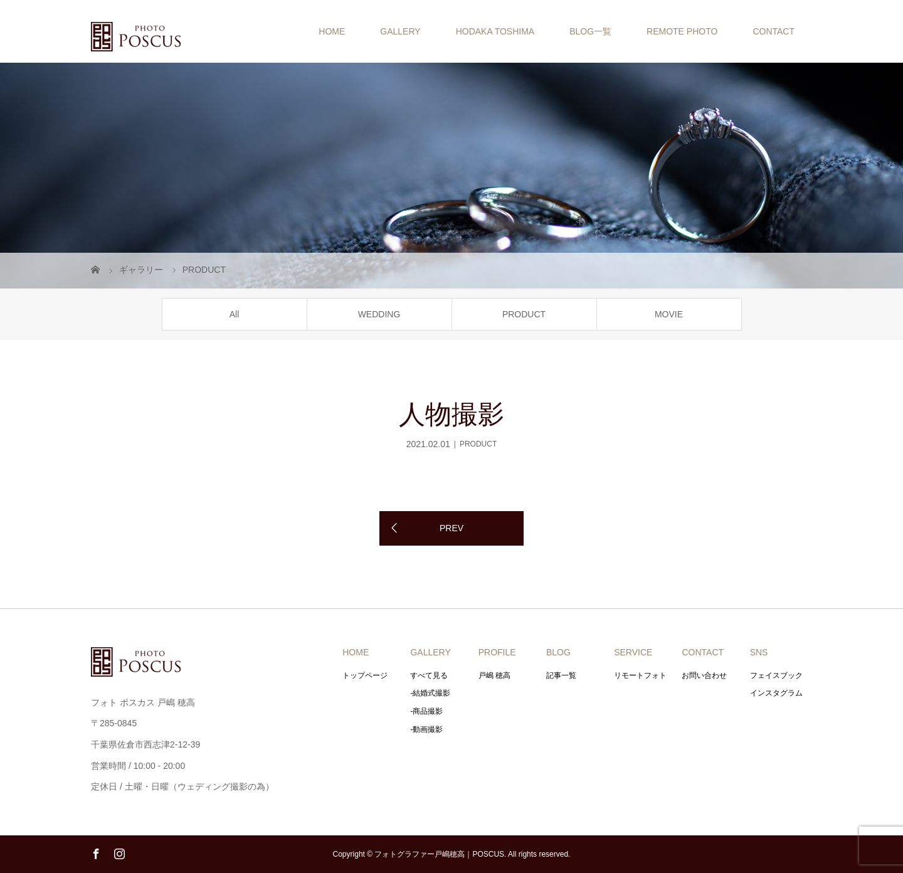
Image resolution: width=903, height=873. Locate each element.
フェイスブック (776, 675)
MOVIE (669, 314)
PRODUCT (524, 314)
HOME (332, 31)
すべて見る (429, 675)
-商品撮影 (426, 711)
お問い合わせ (704, 675)
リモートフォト (640, 675)
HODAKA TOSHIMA (495, 31)
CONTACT (773, 31)
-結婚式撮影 (430, 693)
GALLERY (400, 31)
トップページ (365, 675)
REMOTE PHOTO (682, 31)
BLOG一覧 (590, 31)
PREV (451, 528)
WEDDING (379, 314)
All (235, 314)
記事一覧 (561, 675)
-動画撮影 (426, 729)
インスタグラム (776, 693)
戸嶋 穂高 (494, 675)
